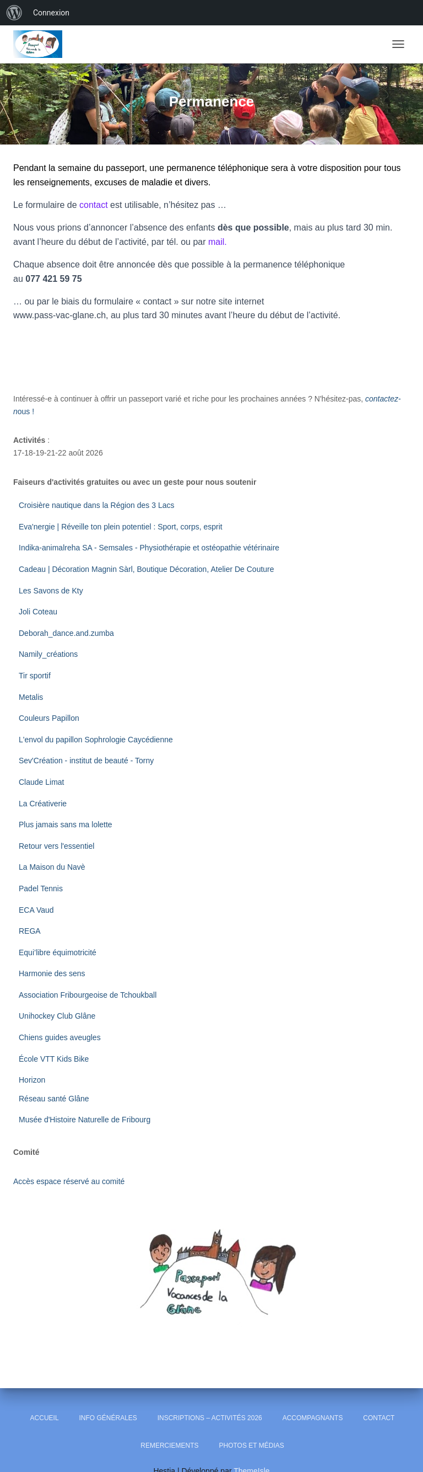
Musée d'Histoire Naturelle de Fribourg (84, 1119)
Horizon (33, 1079)
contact (93, 205)
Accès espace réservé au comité (68, 1181)
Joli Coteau (38, 611)
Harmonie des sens (52, 973)
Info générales (108, 1418)
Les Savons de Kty (51, 590)
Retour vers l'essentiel (56, 846)
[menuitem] (14, 12)
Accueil (44, 1418)
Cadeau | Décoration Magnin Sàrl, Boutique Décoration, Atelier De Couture (146, 569)
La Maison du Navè (52, 867)
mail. (217, 242)
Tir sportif (35, 675)
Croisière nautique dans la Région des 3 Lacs (97, 505)
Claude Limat (41, 782)
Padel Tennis (41, 888)
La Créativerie (43, 803)
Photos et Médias (251, 1445)
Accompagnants (313, 1418)
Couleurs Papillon (49, 718)
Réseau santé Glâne (54, 1098)
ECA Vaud (36, 910)
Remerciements (169, 1445)
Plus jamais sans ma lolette (65, 824)
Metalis (31, 697)
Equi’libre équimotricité (57, 952)
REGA (30, 931)
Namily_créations (49, 654)
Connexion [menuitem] (51, 12)
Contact (378, 1418)
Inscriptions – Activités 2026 (210, 1418)
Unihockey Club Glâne (57, 1015)
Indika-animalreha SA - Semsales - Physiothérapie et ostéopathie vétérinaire (149, 547)
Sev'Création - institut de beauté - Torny (86, 760)
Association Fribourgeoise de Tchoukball (89, 995)
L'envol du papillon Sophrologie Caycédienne (96, 739)
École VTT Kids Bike (54, 1059)
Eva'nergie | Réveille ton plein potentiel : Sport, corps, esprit (121, 526)
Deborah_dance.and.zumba (66, 633)
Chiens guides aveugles (61, 1037)
